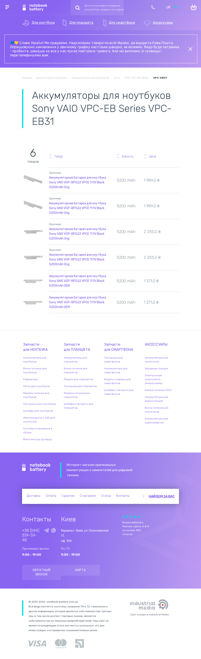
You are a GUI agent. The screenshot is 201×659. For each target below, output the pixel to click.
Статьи (106, 496)
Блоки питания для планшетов (75, 370)
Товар (58, 156)
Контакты (122, 496)
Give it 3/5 (131, 516)
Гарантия (68, 496)
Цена (152, 156)
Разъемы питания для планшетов (77, 395)
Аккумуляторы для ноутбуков (34, 359)
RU (176, 7)
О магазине (88, 496)
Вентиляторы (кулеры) (37, 439)
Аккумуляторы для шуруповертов (156, 420)
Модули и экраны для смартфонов (117, 381)
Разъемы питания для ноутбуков (36, 395)
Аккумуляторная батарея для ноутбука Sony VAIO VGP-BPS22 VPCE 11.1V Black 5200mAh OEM (77, 280)
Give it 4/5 (135, 516)
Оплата (51, 496)
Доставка (33, 496)
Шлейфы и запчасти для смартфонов (119, 392)
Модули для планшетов (78, 379)
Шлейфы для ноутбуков (38, 410)
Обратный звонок (42, 572)
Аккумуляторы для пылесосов (156, 359)
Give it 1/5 (124, 516)
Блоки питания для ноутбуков (35, 370)
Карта (80, 570)
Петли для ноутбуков (36, 386)
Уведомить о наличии (175, 177)
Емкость (127, 156)
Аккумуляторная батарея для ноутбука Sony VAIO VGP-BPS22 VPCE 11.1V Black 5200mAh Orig (77, 182)
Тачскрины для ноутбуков (39, 403)
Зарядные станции (156, 368)
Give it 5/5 (139, 516)
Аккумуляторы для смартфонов (116, 370)
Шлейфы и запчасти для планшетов (78, 405)
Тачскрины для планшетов (80, 386)
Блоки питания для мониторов (156, 409)
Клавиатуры (30, 379)
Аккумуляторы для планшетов (75, 359)
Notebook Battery (36, 467)
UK (168, 7)
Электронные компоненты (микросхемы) (153, 379)
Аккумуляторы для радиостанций (156, 398)
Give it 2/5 (127, 516)
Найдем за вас (162, 496)
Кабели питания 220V (158, 390)
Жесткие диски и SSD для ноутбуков (39, 419)
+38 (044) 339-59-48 (30, 535)
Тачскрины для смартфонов (113, 359)
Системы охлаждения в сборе (37, 430)
